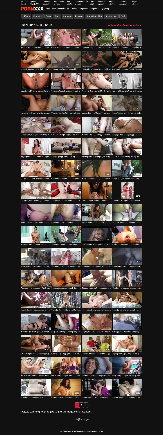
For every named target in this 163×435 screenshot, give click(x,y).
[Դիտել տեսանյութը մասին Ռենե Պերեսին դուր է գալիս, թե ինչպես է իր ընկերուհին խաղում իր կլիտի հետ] (127, 103)
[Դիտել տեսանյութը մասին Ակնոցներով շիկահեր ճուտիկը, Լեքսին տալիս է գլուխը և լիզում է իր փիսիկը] (127, 343)
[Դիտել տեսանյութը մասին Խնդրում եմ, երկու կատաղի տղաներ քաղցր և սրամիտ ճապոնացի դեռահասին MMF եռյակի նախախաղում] (127, 81)
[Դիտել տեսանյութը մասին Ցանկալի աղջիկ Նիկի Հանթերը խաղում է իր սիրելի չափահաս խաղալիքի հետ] (97, 278)
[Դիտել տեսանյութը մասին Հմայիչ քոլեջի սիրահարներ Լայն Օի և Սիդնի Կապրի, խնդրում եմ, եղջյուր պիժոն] (66, 146)
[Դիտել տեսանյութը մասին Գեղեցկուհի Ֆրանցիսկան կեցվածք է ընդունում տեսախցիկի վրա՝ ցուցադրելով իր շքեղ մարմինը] (66, 59)
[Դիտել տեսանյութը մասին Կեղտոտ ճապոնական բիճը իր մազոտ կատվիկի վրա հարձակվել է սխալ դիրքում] (36, 234)
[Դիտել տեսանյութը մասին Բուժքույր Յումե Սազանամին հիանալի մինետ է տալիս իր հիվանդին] (66, 387)
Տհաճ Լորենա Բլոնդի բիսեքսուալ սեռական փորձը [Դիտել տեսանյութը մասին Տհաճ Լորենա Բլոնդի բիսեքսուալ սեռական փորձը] (127, 157)
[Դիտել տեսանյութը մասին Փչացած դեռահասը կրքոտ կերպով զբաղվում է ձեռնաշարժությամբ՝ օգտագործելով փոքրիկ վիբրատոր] (36, 37)
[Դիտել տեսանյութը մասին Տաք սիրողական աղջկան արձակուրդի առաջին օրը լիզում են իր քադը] (97, 168)
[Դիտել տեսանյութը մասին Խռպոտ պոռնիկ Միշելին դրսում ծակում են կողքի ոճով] (66, 124)
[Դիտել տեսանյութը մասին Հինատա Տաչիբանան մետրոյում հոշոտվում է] (127, 190)
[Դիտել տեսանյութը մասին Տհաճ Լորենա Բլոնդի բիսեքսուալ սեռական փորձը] (127, 146)
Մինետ (26, 16)
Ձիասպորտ (111, 16)
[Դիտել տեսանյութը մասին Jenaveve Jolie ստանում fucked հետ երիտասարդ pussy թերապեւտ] (36, 365)
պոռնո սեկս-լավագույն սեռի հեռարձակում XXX (32, 9)
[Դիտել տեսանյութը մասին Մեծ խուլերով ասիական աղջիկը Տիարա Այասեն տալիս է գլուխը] (36, 343)
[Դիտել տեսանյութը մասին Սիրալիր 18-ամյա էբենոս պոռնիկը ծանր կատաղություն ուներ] (97, 37)
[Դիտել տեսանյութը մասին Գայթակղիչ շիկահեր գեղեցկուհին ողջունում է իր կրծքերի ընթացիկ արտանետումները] (66, 256)
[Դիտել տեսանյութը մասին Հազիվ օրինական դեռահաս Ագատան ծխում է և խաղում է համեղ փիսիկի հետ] (127, 387)
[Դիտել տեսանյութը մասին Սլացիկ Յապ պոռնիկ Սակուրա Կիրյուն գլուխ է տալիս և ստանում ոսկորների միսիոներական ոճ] (36, 59)
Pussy (48, 16)
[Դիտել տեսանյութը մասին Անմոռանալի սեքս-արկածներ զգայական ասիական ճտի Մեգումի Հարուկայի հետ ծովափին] (97, 365)
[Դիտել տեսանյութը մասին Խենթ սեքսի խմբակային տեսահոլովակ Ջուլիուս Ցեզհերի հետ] (97, 300)
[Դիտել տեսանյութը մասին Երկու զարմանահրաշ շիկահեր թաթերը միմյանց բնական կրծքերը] (127, 37)
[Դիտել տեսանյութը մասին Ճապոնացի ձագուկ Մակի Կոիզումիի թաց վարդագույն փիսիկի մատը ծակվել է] (36, 322)
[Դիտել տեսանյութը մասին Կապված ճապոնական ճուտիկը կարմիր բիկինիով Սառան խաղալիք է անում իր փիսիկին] (97, 343)
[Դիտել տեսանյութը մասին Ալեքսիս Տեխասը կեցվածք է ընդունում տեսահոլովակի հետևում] (127, 212)
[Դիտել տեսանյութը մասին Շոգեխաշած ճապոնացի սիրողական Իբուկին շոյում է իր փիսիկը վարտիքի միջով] (36, 190)
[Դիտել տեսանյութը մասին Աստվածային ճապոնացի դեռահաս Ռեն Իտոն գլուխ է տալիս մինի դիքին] (36, 81)
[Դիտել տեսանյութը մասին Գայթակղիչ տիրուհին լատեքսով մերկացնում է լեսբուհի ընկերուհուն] (66, 168)
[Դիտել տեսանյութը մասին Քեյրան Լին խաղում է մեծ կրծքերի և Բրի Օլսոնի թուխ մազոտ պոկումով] (127, 59)
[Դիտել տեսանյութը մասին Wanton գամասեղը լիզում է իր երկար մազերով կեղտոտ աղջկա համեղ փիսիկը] (97, 212)
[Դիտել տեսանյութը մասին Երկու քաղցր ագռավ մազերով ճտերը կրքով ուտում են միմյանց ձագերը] (127, 168)
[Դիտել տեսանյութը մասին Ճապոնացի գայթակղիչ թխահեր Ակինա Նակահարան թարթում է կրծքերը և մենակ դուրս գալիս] (97, 124)
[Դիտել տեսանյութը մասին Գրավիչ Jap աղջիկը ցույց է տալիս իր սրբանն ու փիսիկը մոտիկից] (127, 300)
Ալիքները (105, 9)
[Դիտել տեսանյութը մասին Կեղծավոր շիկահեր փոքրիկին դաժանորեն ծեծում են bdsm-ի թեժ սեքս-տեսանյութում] (97, 59)
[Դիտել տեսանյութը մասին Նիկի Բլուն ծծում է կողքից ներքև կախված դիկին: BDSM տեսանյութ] (66, 212)
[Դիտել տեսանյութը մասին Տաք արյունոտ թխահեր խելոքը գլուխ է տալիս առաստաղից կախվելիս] (66, 322)
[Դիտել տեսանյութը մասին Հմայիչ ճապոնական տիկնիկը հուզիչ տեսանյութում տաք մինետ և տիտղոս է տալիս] (36, 300)
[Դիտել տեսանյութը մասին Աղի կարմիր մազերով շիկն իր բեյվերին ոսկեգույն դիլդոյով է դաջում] (97, 234)
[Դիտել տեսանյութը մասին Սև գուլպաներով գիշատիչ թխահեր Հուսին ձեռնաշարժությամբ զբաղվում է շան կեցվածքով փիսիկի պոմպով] (36, 168)
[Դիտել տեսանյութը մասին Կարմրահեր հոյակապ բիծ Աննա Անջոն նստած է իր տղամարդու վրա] (127, 124)
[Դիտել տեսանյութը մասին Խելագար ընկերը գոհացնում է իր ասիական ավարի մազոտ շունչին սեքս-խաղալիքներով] (66, 343)
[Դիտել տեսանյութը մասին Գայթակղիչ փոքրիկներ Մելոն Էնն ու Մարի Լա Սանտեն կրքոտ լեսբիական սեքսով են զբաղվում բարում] (36, 278)
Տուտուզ (67, 16)
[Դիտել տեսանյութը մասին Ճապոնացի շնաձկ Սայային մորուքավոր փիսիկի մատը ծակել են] (36, 387)
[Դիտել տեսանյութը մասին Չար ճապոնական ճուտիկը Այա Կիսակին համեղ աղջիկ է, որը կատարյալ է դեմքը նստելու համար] (127, 365)
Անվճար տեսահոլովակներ (57, 9)
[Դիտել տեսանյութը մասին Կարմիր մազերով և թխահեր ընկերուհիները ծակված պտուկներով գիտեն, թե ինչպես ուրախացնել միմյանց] (66, 300)
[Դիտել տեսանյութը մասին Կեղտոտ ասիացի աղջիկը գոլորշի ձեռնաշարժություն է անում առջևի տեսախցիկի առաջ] (36, 103)
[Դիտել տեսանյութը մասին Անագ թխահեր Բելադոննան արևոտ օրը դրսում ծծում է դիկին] (97, 103)
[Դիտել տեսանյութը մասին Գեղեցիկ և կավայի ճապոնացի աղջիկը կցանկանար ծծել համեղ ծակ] (66, 81)
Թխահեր (37, 16)
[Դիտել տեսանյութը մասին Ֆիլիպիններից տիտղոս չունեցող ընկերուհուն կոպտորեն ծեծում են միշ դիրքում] (36, 146)
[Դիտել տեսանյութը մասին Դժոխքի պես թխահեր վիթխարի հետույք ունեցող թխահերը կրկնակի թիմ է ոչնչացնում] (127, 322)
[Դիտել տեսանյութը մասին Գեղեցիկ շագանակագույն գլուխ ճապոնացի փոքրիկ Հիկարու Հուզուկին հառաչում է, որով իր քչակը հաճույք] (66, 234)
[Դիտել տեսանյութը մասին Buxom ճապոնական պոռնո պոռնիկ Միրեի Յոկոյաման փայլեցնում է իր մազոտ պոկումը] (66, 365)
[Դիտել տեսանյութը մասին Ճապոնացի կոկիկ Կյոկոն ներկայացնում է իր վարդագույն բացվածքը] (66, 190)
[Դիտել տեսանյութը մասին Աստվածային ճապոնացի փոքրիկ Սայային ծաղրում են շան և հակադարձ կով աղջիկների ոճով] (66, 278)
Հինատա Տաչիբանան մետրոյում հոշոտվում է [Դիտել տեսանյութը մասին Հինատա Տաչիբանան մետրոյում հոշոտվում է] (127, 200)
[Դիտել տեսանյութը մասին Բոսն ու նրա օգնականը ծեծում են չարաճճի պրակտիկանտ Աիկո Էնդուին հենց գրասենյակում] (127, 256)
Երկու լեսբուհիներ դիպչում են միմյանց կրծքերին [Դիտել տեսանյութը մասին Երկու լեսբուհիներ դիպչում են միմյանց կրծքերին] (97, 157)
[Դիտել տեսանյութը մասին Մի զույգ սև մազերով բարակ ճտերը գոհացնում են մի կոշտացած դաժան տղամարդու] (66, 103)
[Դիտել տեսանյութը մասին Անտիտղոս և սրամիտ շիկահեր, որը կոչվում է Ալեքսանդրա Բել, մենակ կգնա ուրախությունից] (127, 278)
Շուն (123, 16)
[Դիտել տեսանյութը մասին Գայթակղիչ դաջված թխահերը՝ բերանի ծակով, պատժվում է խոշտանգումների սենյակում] (36, 124)
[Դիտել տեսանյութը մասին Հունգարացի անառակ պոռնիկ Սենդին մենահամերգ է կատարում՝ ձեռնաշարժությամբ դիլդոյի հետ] (127, 234)
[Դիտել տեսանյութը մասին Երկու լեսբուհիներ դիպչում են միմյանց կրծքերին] (97, 146)
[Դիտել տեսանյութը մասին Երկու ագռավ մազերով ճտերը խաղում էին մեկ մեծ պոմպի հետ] (97, 256)
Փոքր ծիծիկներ (94, 16)
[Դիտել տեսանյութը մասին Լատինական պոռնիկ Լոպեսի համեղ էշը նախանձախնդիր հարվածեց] (97, 190)
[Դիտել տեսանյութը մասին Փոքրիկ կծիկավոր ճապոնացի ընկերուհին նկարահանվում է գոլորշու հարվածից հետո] (36, 212)
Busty (57, 16)
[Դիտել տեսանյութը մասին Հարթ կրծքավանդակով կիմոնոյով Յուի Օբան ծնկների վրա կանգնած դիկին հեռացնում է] (66, 37)
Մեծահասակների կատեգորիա (85, 9)
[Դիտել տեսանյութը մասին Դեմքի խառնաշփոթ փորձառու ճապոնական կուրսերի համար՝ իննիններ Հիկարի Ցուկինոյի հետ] (97, 387)
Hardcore (79, 16)
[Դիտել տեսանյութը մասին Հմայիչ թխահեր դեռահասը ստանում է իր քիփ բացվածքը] (36, 256)
